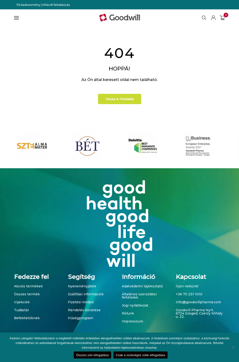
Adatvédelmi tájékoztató (142, 286)
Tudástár (21, 310)
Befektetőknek (27, 318)
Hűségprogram (80, 318)
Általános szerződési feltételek (139, 296)
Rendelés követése (84, 310)
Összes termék (27, 294)
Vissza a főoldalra (119, 99)
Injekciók (22, 302)
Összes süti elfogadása (92, 355)
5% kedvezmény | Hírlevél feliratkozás (43, 5)
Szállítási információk (86, 294)
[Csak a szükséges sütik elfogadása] (233, 347)
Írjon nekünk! (187, 286)
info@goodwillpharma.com (198, 302)
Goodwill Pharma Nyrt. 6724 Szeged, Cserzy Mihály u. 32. (199, 313)
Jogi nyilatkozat (135, 305)
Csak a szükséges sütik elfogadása (140, 355)
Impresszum (132, 321)
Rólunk (128, 313)
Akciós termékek (28, 286)
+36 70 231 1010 (189, 294)
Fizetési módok (81, 302)
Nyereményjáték (82, 286)
